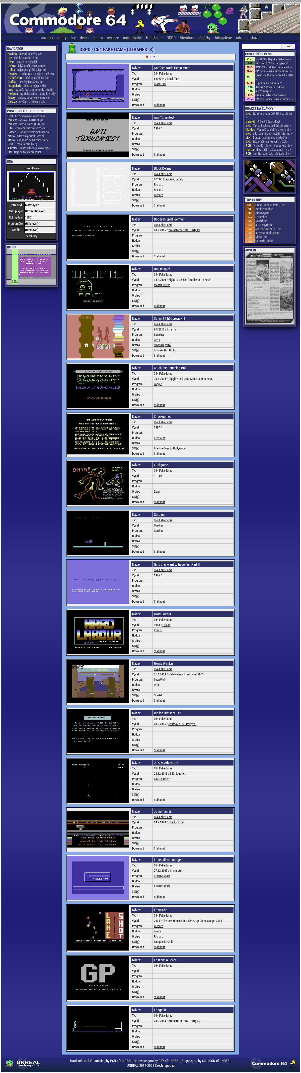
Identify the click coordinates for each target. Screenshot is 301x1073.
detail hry (31, 236)
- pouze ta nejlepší (22, 62)
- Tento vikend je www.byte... (30, 148)
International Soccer (267, 233)
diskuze (253, 37)
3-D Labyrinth (263, 225)
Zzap (157, 491)
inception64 (132, 37)
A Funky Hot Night (165, 350)
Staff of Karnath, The (268, 229)
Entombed (261, 217)
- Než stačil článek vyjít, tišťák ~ (267, 141)
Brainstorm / (176, 230)
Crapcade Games (173, 179)
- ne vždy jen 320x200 (25, 82)
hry (73, 37)
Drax (156, 685)
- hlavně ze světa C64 (25, 54)
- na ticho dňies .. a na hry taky (32, 94)
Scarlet (158, 695)
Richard (158, 184)
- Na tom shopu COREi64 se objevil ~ (269, 115)
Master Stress (162, 285)
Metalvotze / (176, 674)
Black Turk (173, 79)
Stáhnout (159, 105)
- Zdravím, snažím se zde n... (27, 128)
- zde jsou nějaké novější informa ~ (269, 133)
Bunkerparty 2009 (200, 280)
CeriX (157, 340)
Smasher (159, 334)
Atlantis (171, 329)
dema (84, 37)
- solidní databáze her (23, 58)
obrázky (204, 37)
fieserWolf (160, 679)
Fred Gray (159, 438)
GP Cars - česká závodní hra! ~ (273, 71)
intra (239, 37)
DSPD (171, 37)
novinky (47, 37)
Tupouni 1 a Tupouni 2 (268, 83)
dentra (98, 37)
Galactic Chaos (264, 241)
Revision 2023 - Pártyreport (271, 63)
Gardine (158, 525)
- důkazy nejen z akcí (27, 86)
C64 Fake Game (163, 73)
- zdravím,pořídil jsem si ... (27, 136)
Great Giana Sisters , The (270, 205)
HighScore (154, 37)
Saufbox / (174, 724)
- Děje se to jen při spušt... (25, 152)
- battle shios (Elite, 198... (28, 124)
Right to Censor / (178, 280)
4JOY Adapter (263, 91)
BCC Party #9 (192, 230)
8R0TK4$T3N (162, 876)
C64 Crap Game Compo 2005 (205, 921)
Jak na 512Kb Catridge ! (269, 87)
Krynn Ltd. (176, 870)
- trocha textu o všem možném (31, 74)
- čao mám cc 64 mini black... (29, 140)
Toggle (158, 384)
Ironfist (158, 630)
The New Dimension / (175, 921)
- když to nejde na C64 (28, 78)
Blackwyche (262, 213)
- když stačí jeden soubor (27, 66)
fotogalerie (223, 37)
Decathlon (261, 221)
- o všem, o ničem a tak (26, 102)
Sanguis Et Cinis (163, 942)
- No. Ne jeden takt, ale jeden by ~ (268, 153)
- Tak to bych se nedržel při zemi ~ (269, 125)
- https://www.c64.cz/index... (27, 116)
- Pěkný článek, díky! (263, 121)
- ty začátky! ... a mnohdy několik (30, 90)
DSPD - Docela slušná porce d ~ (274, 99)
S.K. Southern (178, 773)
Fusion (166, 625)
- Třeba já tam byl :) (22, 144)
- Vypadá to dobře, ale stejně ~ (269, 129)
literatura (187, 37)
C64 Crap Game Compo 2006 (196, 379)
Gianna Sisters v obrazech (270, 95)
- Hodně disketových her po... (29, 132)
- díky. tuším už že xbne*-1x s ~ (269, 149)
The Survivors (176, 822)
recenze (113, 37)
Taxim (157, 931)
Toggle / (173, 379)
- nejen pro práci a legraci (27, 70)
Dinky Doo (261, 237)
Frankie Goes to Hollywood (170, 448)
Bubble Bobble (264, 209)
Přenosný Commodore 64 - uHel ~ (274, 77)
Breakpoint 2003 (194, 674)
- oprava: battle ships (25, 120)
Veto (168, 345)
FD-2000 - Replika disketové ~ (273, 59)
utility (62, 37)
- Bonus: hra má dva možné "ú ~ (267, 137)
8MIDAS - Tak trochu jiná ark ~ (273, 67)
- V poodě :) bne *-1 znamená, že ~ (269, 145)
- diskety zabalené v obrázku (29, 98)
